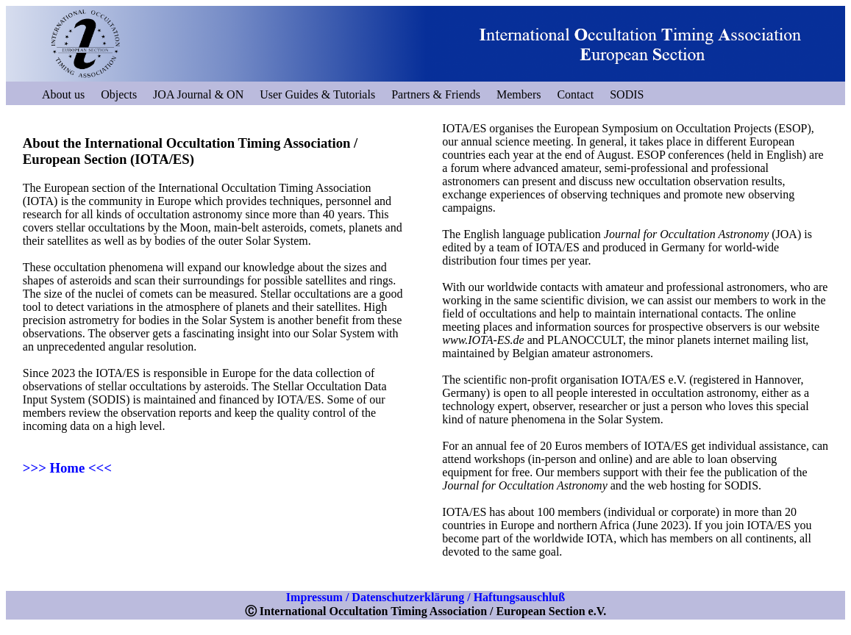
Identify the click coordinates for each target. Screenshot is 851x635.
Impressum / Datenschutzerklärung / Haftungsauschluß (425, 597)
